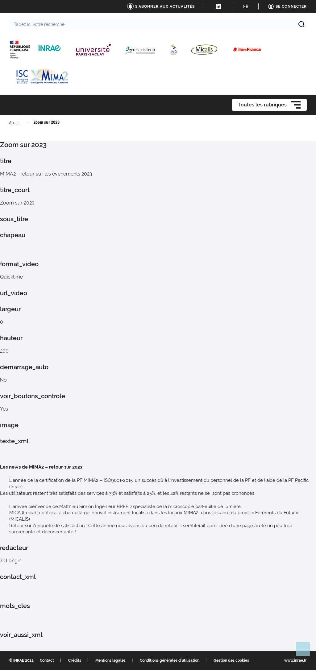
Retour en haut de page (305, 651)
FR (245, 6)
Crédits (74, 660)
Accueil (14, 123)
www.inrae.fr (295, 660)
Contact (47, 660)
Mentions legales (110, 660)
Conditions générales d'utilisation (169, 660)
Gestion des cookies (231, 660)
